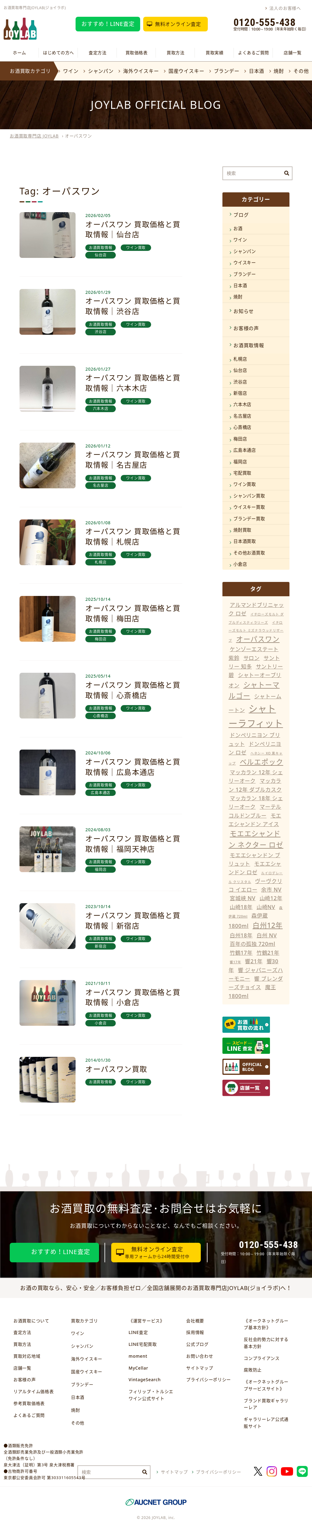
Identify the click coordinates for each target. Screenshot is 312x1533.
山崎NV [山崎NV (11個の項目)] (266, 907)
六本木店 (242, 404)
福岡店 (240, 462)
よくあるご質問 (253, 52)
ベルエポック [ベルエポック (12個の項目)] (261, 762)
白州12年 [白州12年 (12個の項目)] (268, 925)
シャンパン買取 (249, 496)
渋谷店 (240, 382)
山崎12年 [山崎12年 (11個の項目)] (271, 898)
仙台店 (240, 370)
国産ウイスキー (186, 71)
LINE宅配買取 (143, 1344)
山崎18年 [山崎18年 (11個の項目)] (241, 907)
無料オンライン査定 (178, 24)
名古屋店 (242, 416)
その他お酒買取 (249, 553)
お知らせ (243, 311)
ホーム (19, 52)
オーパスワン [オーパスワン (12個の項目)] (258, 639)
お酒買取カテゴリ (30, 71)
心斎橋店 (242, 427)
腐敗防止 (253, 1370)
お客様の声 (246, 328)
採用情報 (195, 1332)
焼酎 (279, 71)
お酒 (238, 228)
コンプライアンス (262, 1358)
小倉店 (240, 564)
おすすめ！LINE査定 (108, 23)
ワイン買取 (244, 484)
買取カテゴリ (84, 1321)
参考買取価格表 (29, 1403)
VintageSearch (145, 1379)
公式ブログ (197, 1344)
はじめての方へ (58, 52)
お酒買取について (31, 1321)
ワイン (70, 71)
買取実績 (214, 52)
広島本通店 (244, 450)
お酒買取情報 (248, 345)
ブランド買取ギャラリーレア (266, 1404)
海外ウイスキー (141, 71)
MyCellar (138, 1368)
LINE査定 (138, 1332)
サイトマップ (199, 1368)
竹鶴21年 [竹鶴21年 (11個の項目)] (268, 952)
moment (138, 1356)
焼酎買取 (242, 530)
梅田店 (240, 439)
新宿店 (240, 393)
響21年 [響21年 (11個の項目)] (253, 961)
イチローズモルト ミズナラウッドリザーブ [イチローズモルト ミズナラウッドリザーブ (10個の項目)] (256, 631)
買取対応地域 (26, 1356)
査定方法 (97, 52)
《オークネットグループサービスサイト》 (266, 1385)
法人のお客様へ (285, 8)
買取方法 (175, 52)
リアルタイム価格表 (33, 1391)
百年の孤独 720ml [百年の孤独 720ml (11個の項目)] (252, 943)
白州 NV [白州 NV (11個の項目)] (267, 935)
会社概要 (195, 1321)
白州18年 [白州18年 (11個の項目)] (241, 935)
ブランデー (226, 71)
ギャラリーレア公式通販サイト (266, 1422)
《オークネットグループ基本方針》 (266, 1324)
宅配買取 (242, 473)
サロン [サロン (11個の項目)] (251, 657)
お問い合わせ (199, 1356)
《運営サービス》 (147, 1321)
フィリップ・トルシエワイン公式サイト (151, 1395)
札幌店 (240, 359)
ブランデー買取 (249, 519)
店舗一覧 (292, 52)
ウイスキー (244, 263)
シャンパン (101, 71)
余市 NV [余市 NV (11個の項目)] (271, 889)
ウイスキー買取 (249, 507)
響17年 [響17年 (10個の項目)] (235, 962)
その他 (301, 71)
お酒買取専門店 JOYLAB (34, 136)
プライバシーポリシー (208, 1379)
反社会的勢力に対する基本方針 (266, 1342)
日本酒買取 (244, 541)
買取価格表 (137, 52)
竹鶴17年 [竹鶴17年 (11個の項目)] (241, 952)
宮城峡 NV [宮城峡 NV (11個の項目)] (243, 898)
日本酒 (256, 71)
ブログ (241, 215)
